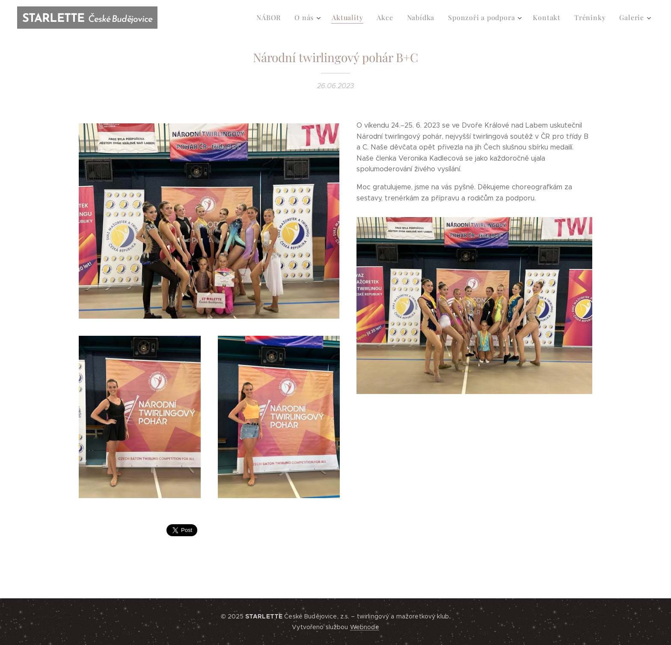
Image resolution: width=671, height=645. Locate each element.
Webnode (364, 627)
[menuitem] (283, 17)
